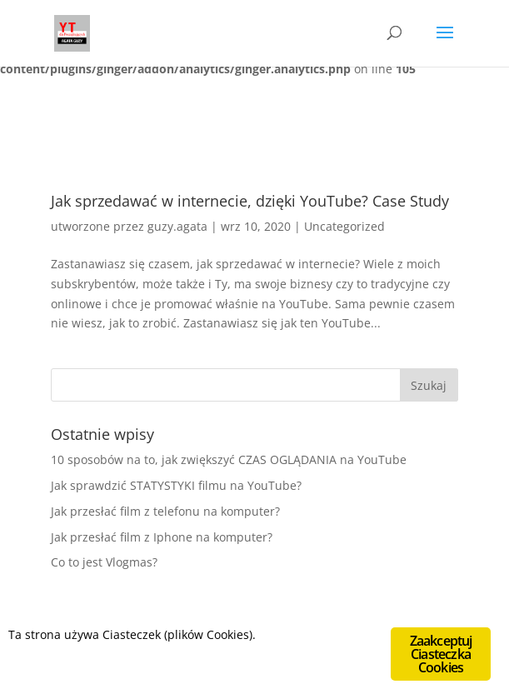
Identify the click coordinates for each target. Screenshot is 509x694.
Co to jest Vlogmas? (104, 562)
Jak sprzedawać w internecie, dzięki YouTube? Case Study (250, 201)
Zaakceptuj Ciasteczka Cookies (441, 654)
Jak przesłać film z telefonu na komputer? (165, 511)
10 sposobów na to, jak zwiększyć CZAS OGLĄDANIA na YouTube (229, 459)
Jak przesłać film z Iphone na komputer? (161, 537)
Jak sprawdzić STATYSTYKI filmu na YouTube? (176, 485)
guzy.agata (177, 226)
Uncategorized (344, 226)
